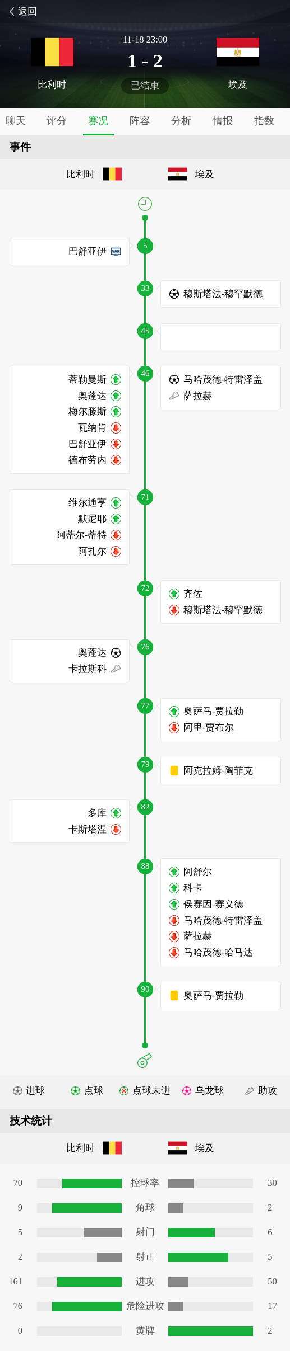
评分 (57, 120)
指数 (264, 120)
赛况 (98, 120)
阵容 (140, 120)
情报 (223, 120)
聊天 (16, 120)
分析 (181, 120)
